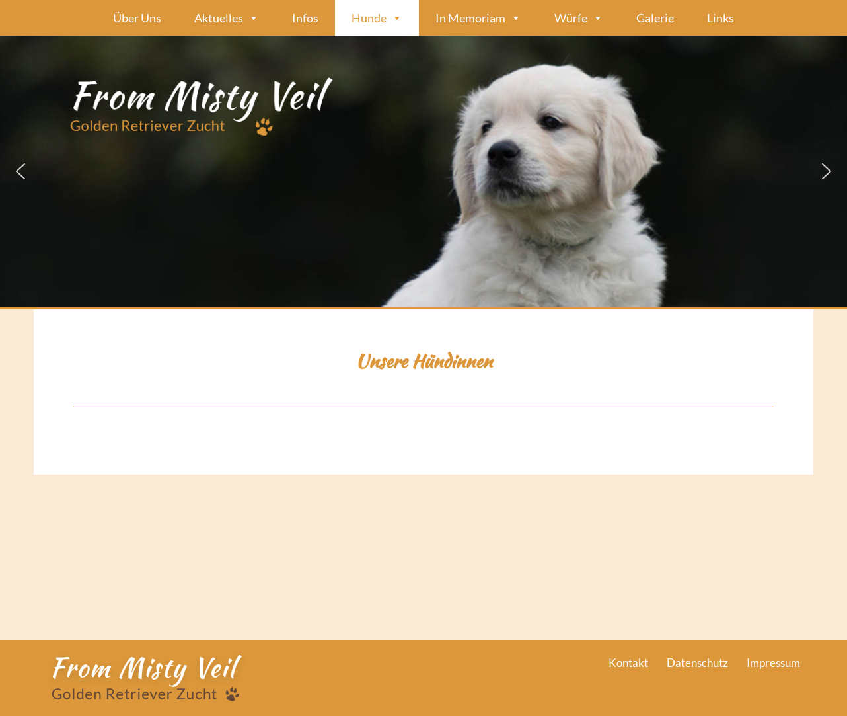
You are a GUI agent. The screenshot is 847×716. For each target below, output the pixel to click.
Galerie (655, 18)
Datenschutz (697, 663)
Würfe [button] (578, 18)
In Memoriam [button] (478, 18)
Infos (305, 18)
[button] (423, 171)
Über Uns (137, 18)
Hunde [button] (376, 18)
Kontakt (628, 663)
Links (720, 18)
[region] (423, 171)
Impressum (773, 663)
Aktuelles (226, 18)
